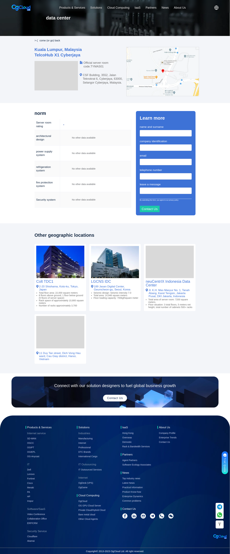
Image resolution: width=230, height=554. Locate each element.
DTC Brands (84, 452)
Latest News (128, 483)
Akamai (31, 541)
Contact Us (164, 442)
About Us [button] (180, 7)
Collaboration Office (37, 518)
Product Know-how (131, 492)
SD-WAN (31, 438)
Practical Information (132, 487)
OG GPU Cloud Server (89, 505)
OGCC (30, 443)
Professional (84, 447)
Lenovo (30, 474)
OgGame (83, 487)
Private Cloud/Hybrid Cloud (91, 510)
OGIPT (30, 447)
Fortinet (31, 478)
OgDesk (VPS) (85, 483)
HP (28, 496)
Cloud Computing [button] (118, 7)
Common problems (131, 501)
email (143, 155)
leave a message (150, 184)
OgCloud (82, 501)
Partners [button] (151, 7)
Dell (29, 469)
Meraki (30, 487)
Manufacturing (85, 438)
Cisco (30, 483)
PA (28, 492)
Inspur (30, 501)
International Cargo (87, 456)
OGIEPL (31, 452)
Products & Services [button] (72, 7)
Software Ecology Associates (136, 464)
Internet (82, 443)
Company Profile (167, 433)
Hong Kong (128, 433)
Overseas (127, 437)
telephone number (151, 170)
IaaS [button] (138, 7)
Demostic (127, 442)
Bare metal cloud (86, 514)
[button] (216, 8)
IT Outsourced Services (90, 469)
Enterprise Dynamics (132, 496)
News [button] (165, 7)
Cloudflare (32, 536)
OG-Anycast (33, 456)
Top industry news (131, 478)
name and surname (152, 126)
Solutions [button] (96, 7)
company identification (153, 141)
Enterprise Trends (168, 437)
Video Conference (36, 514)
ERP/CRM (32, 523)
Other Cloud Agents (88, 519)
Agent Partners (129, 460)
